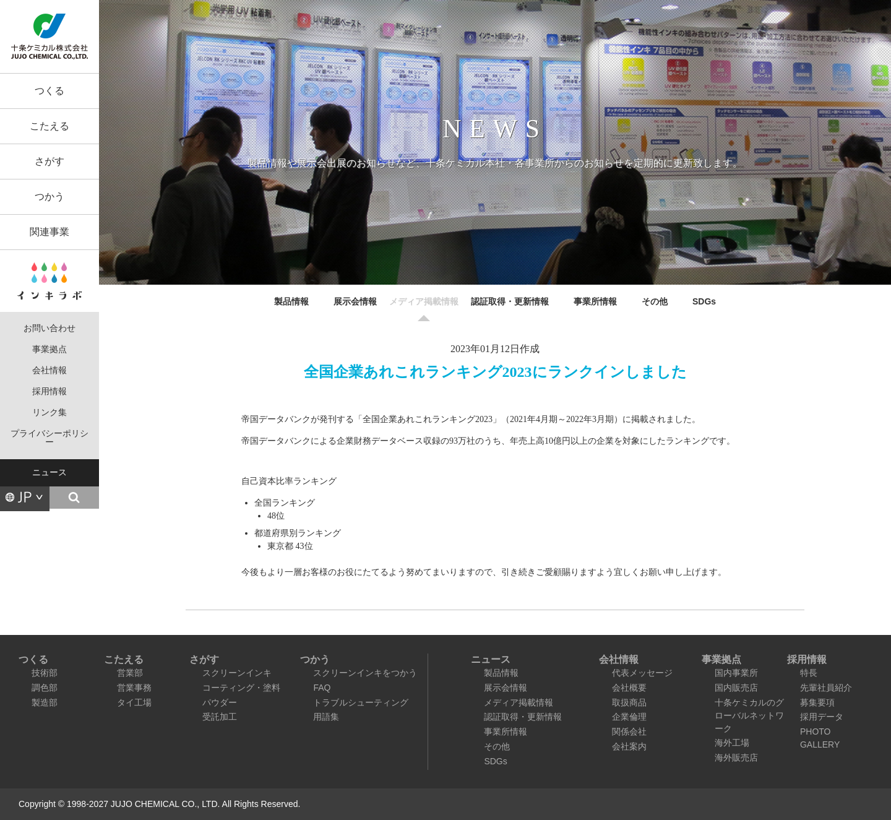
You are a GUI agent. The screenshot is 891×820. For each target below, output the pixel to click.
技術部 (45, 673)
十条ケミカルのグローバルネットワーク (749, 715)
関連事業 (49, 232)
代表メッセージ (642, 673)
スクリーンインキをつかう (365, 673)
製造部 (45, 702)
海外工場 (732, 743)
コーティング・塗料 (241, 688)
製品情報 (291, 301)
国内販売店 (736, 688)
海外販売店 (736, 757)
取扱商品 (629, 702)
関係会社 (629, 731)
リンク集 (49, 412)
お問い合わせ (49, 328)
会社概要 (629, 688)
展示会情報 (355, 301)
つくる (49, 90)
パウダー (219, 702)
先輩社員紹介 (826, 688)
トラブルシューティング (360, 702)
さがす (49, 161)
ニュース (49, 472)
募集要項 (817, 702)
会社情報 (49, 370)
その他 (655, 301)
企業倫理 (629, 717)
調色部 (45, 688)
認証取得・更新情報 (510, 301)
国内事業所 (736, 673)
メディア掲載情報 (423, 301)
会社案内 (629, 746)
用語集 (326, 717)
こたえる (49, 126)
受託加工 (219, 717)
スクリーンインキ (237, 673)
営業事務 (134, 688)
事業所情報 (595, 301)
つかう (49, 196)
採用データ (821, 717)
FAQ (321, 688)
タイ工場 (134, 702)
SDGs (704, 301)
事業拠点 (49, 349)
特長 (808, 673)
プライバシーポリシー (49, 438)
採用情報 (49, 391)
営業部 (130, 673)
